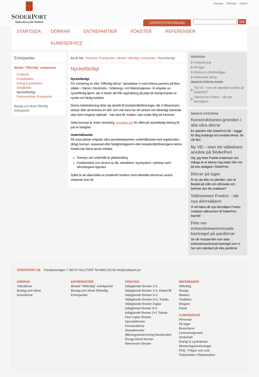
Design (184, 290)
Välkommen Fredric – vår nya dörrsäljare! (213, 99)
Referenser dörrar (205, 77)
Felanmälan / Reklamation (197, 355)
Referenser (189, 282)
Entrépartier (24, 58)
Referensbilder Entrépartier (34, 96)
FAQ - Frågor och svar (194, 350)
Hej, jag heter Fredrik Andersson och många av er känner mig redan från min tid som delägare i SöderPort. (216, 162)
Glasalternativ (134, 330)
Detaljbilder (24, 88)
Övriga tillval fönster (139, 339)
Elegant (184, 304)
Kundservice (189, 315)
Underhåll (186, 337)
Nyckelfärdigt (26, 92)
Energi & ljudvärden (29, 83)
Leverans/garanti (191, 333)
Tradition (185, 299)
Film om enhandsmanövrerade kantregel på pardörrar (213, 228)
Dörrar (23, 282)
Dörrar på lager (205, 174)
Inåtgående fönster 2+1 (141, 308)
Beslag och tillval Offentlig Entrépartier (31, 108)
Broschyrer (187, 328)
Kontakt (218, 3)
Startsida (91, 58)
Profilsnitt (23, 74)
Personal (185, 319)
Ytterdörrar (24, 286)
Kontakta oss (124, 122)
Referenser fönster (138, 343)
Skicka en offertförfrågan (210, 72)
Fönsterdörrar (134, 326)
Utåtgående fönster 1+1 (141, 286)
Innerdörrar (25, 295)
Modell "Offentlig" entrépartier (35, 67)
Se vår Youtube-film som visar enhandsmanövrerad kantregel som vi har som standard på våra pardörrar (215, 244)
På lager (199, 67)
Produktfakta (25, 79)
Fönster (132, 282)
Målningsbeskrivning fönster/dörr (148, 335)
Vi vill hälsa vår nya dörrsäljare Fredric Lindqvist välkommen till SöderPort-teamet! (216, 211)
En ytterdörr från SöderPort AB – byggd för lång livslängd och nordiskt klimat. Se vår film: (217, 135)
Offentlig (185, 286)
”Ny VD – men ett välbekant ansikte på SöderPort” (219, 90)
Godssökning (202, 62)
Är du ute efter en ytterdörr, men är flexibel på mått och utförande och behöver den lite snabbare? (213, 184)
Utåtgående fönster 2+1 (141, 295)
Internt (243, 3)
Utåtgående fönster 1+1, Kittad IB (148, 290)
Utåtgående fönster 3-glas (143, 304)
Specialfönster (135, 321)
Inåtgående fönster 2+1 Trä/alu (146, 312)
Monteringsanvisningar (195, 346)
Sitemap (231, 3)
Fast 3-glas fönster (138, 317)
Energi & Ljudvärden (193, 341)
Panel (183, 308)
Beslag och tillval (29, 290)
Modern (184, 295)
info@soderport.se (129, 270)
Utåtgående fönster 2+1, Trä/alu (147, 299)
